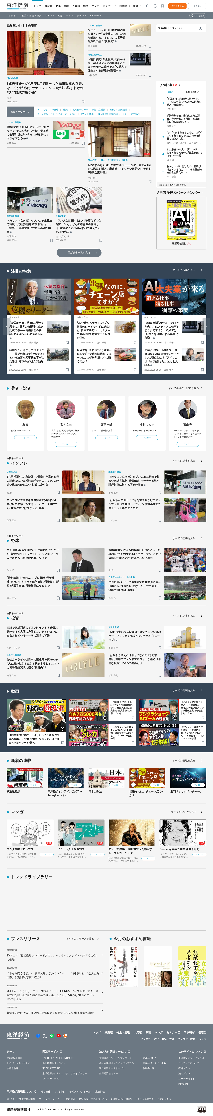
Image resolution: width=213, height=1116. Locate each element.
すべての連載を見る (184, 760)
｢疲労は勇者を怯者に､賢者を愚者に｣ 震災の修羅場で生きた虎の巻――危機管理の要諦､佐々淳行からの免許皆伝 (26, 328)
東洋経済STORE (51, 1068)
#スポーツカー (80, 109)
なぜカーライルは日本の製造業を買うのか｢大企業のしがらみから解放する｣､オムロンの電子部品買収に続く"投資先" (107, 36)
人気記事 (166, 85)
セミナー (108, 6)
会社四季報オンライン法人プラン (116, 1063)
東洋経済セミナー (108, 1073)
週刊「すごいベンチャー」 (186, 791)
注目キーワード (19, 111)
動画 (85, 6)
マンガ (96, 6)
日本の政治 (95, 791)
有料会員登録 (178, 6)
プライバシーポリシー (50, 1099)
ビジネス (13, 15)
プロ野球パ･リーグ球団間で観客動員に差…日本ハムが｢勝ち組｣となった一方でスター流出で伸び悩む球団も (134, 586)
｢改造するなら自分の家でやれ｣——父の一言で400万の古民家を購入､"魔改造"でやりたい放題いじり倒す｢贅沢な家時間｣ (119, 169)
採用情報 (60, 1091)
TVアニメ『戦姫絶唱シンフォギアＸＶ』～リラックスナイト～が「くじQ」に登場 (52, 957)
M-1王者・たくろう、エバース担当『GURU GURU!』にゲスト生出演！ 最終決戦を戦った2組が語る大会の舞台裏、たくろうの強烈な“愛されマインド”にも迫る (52, 995)
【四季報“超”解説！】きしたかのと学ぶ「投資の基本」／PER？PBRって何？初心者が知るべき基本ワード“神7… (34, 739)
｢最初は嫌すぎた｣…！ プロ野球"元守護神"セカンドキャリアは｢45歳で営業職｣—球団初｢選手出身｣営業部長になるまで (33, 581)
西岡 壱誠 (106, 424)
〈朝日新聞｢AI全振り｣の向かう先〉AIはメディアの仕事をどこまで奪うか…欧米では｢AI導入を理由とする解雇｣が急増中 (107, 65)
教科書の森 (149, 1068)
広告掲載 (100, 1091)
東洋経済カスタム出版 (154, 1063)
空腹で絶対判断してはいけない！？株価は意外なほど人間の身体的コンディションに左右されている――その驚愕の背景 (32, 631)
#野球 (55, 109)
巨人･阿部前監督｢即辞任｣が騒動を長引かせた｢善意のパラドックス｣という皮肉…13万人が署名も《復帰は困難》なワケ (33, 554)
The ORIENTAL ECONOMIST (58, 1058)
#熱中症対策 (98, 109)
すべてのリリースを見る (80, 938)
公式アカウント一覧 (80, 1091)
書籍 (135, 6)
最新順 (49, 6)
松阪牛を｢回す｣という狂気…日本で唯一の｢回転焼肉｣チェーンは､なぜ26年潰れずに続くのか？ (94, 356)
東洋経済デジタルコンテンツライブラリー (64, 1073)
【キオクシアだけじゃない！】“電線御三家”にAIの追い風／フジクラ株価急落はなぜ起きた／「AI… (192, 708)
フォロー (25, 438)
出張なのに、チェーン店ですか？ (146, 793)
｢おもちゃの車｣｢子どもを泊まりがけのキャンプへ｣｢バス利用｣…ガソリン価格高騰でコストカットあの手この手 (134, 504)
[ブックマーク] (83, 101)
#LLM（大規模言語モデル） (112, 114)
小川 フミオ (147, 424)
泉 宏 (25, 424)
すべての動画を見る (184, 690)
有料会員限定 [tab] (192, 92)
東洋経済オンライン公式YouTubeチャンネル (65, 793)
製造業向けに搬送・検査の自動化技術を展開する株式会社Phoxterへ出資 (50, 1012)
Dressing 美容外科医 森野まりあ (179, 849)
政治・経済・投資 (32, 15)
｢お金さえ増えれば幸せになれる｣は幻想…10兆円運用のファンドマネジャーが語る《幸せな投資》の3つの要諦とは (134, 659)
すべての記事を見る (184, 460)
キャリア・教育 (54, 15)
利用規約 (183, 1083)
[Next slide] (206, 326)
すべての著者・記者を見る (184, 388)
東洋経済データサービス (112, 1068)
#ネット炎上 (87, 114)
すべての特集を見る (184, 270)
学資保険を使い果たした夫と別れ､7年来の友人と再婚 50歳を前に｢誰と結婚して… (183, 118)
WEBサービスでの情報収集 (21, 1099)
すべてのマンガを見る (183, 811)
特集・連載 (62, 6)
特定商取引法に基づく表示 (93, 1099)
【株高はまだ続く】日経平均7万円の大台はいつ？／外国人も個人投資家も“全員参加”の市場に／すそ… (121, 708)
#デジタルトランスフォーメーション (57, 114)
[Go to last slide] (6, 326)
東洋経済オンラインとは (171, 28)
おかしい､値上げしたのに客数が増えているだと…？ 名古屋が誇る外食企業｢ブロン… (184, 169)
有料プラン (184, 1068)
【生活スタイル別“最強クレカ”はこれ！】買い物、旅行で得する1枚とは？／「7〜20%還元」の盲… (121, 733)
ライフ (70, 15)
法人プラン (184, 1073)
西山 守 (187, 424)
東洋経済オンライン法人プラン (115, 1058)
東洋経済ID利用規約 (121, 1099)
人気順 (76, 6)
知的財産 (70, 1099)
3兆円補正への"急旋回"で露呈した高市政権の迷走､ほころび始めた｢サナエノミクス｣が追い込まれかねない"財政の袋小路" (45, 88)
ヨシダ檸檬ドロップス (20, 849)
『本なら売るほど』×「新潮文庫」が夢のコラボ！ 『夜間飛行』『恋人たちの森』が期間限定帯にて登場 (53, 975)
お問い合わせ (164, 1099)
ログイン (197, 6)
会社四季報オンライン (54, 1063)
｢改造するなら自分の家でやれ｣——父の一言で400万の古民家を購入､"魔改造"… (184, 101)
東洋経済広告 (150, 1058)
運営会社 (45, 1091)
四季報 (123, 6)
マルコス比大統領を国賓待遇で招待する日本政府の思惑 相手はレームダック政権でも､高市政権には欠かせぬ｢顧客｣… (32, 504)
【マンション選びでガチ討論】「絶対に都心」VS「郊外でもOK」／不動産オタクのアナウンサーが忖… (192, 733)
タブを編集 (199, 15)
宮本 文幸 (66, 424)
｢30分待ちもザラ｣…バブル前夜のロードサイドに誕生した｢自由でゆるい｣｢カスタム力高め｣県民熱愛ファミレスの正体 (94, 330)
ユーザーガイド (186, 1078)
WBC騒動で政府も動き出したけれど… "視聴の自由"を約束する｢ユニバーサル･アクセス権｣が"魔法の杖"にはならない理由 (134, 554)
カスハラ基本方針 (144, 1099)
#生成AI (135, 114)
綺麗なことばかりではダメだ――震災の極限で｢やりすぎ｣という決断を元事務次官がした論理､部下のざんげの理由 (26, 356)
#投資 (66, 109)
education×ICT (14, 1058)
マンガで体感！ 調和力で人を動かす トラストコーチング (130, 851)
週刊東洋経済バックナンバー (178, 192)
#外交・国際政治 (118, 109)
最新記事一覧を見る (79, 252)
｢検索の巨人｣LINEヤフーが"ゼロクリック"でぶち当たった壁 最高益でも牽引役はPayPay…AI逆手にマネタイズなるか (28, 133)
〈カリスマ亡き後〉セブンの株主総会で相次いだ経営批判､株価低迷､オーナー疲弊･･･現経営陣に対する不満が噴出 (29, 226)
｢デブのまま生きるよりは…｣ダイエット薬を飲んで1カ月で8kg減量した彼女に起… (184, 135)
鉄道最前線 (13, 791)
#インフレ (43, 109)
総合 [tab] (170, 92)
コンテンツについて (189, 1063)
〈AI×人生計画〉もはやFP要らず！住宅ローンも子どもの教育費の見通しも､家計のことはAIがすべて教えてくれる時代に (78, 226)
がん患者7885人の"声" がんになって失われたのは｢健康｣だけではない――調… (184, 152)
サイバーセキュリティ (18, 1063)
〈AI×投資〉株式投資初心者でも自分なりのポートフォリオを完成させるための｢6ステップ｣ (134, 636)
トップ (37, 6)
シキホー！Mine (50, 1078)
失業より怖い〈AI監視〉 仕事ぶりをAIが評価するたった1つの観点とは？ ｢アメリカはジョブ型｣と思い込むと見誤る (161, 357)
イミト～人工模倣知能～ (72, 849)
